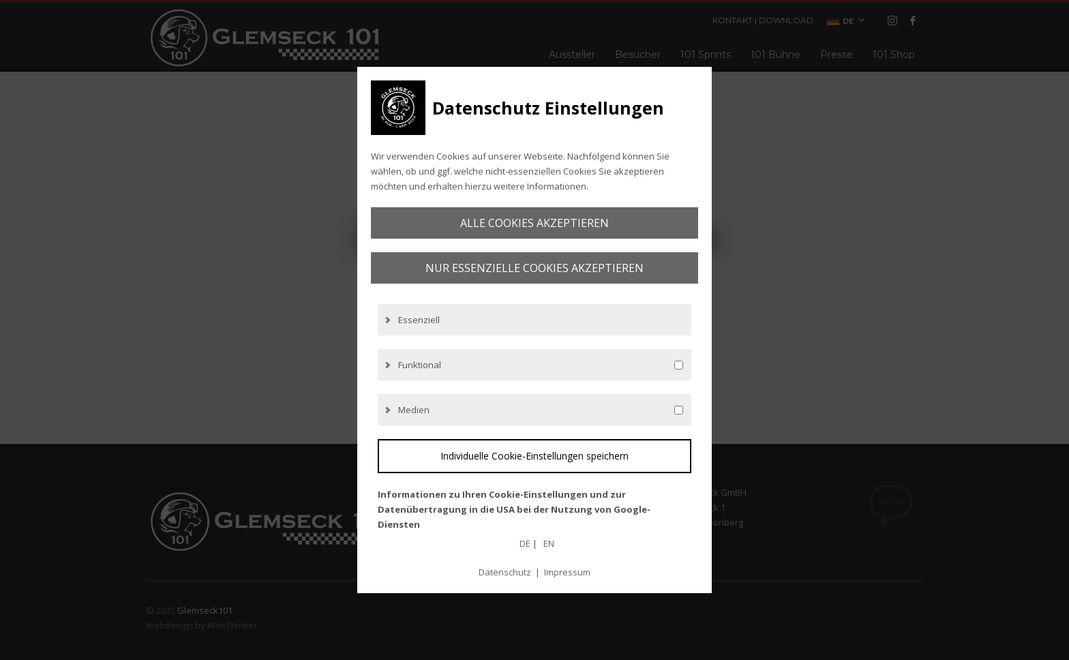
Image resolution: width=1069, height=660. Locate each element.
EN (548, 543)
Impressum (567, 572)
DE (525, 543)
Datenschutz (505, 572)
